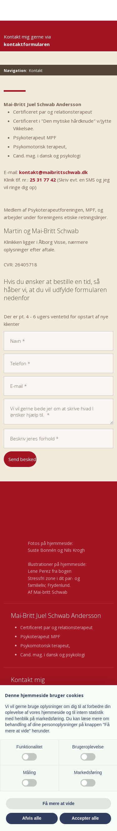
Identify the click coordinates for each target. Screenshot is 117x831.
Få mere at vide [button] (59, 803)
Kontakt (35, 70)
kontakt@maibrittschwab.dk (53, 172)
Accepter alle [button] (85, 818)
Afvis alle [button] (31, 818)
